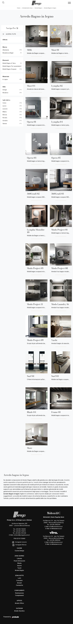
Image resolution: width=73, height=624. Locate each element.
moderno (5, 92)
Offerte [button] (5, 39)
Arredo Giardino (19, 611)
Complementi (19, 595)
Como (4, 103)
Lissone (5, 109)
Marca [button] (5, 47)
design (5, 89)
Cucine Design (19, 550)
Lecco (4, 106)
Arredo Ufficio (19, 603)
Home (18, 8)
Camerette (19, 585)
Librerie (19, 558)
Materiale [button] (6, 76)
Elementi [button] (6, 60)
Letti (19, 578)
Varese (5, 123)
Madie (19, 563)
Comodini (19, 580)
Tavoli (19, 568)
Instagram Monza (19, 545)
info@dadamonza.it (56, 528)
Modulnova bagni (8, 53)
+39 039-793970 (20, 531)
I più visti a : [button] (7, 100)
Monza (5, 114)
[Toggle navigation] (69, 3)
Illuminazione (19, 593)
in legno (5, 79)
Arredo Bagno (38, 8)
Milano (5, 112)
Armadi (19, 583)
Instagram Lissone (19, 542)
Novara (5, 117)
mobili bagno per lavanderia (11, 66)
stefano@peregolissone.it (21, 535)
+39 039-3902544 (54, 524)
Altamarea (6, 50)
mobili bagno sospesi (9, 69)
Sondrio (5, 120)
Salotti (19, 565)
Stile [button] (4, 87)
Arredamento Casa (27, 8)
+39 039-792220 (20, 529)
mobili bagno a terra (9, 63)
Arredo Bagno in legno (50, 8)
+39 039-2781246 (20, 533)
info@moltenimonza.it (56, 526)
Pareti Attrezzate (19, 561)
